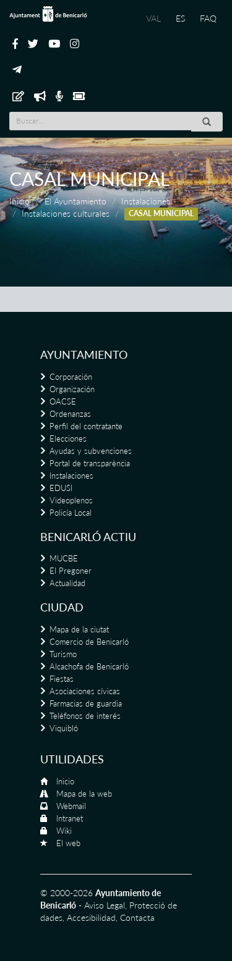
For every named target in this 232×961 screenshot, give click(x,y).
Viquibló (63, 728)
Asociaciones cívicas (84, 691)
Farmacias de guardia (85, 703)
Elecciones (68, 438)
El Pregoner (70, 571)
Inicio (19, 201)
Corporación (70, 377)
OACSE (62, 401)
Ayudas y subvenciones (90, 451)
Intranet (69, 818)
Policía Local (70, 513)
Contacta (137, 917)
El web (68, 843)
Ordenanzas (70, 414)
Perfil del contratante (85, 426)
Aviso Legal (104, 905)
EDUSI (60, 488)
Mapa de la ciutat (79, 629)
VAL (153, 18)
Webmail (71, 806)
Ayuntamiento (83, 354)
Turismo (63, 654)
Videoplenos (71, 500)
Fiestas (61, 679)
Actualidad (67, 583)
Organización (72, 389)
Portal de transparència (89, 463)
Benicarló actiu (88, 536)
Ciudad (62, 607)
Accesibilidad (91, 917)
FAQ (208, 18)
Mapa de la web (84, 794)
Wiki (64, 831)
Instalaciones (145, 201)
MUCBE (63, 558)
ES (180, 18)
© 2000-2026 (66, 893)
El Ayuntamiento (75, 201)
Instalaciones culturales (66, 213)
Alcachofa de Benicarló (89, 666)
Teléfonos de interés (85, 716)
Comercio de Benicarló (89, 642)
